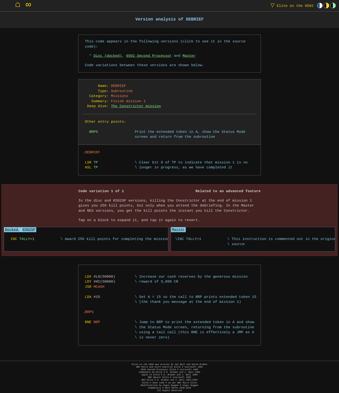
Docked (11, 229)
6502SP (28, 229)
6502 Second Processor (149, 55)
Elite (291, 5)
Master (188, 55)
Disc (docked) (107, 55)
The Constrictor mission (136, 106)
